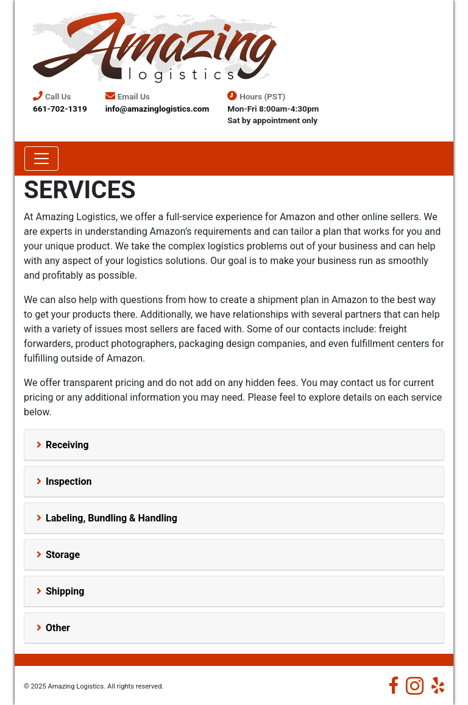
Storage (63, 554)
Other (58, 628)
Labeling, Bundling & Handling (111, 518)
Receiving (67, 445)
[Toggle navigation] (41, 158)
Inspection (69, 481)
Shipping (65, 591)
